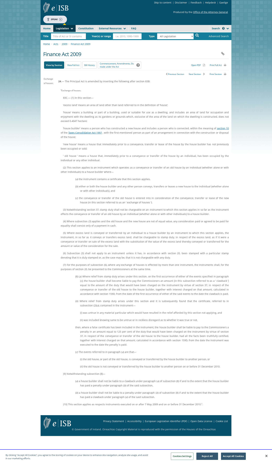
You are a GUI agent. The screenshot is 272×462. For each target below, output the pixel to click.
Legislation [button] (62, 28)
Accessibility (134, 421)
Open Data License (201, 421)
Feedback (196, 2)
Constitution (86, 28)
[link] (216, 36)
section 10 (223, 128)
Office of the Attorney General (210, 12)
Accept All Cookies (233, 457)
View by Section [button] (54, 65)
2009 (64, 44)
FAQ (133, 28)
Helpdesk (210, 2)
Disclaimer (181, 2)
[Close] (266, 457)
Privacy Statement (113, 421)
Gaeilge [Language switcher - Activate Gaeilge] (223, 2)
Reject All (207, 457)
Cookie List (222, 421)
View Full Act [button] (73, 65)
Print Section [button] (216, 74)
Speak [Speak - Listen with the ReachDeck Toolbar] (54, 19)
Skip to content (162, 2)
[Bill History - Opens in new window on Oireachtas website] (89, 65)
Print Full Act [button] (216, 65)
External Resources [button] (110, 28)
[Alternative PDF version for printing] (198, 65)
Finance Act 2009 (80, 44)
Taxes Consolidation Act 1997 (85, 132)
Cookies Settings (182, 457)
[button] (223, 28)
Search (218, 28)
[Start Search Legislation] (197, 35)
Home (46, 28)
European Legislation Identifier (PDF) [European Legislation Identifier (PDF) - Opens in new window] (166, 421)
